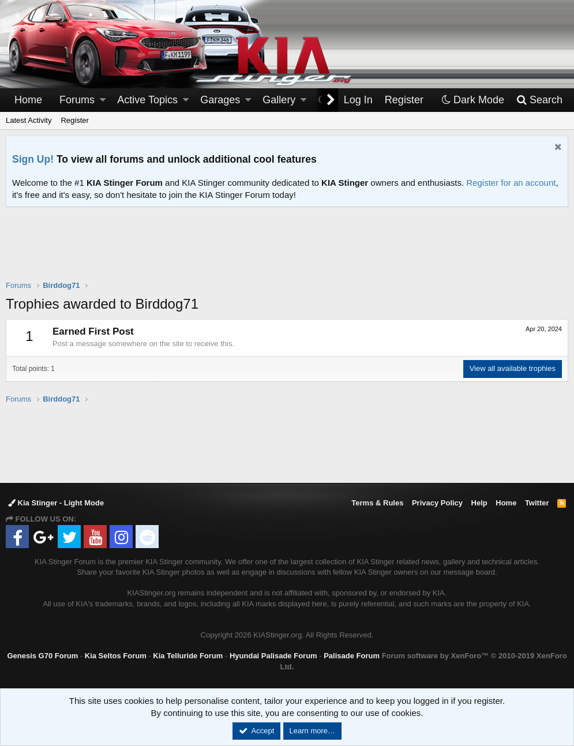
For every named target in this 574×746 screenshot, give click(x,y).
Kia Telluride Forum (188, 655)
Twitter (537, 502)
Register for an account (511, 183)
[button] (102, 100)
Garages (220, 100)
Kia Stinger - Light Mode (56, 502)
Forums (77, 100)
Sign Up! (33, 159)
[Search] (539, 100)
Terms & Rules (377, 502)
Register (74, 120)
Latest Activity (28, 120)
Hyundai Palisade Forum (273, 655)
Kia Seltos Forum (116, 655)
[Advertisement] (287, 251)
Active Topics (147, 100)
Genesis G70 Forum (42, 655)
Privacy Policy (437, 502)
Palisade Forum (352, 655)
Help (479, 502)
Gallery (278, 100)
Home (28, 100)
